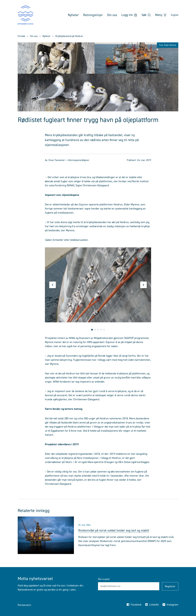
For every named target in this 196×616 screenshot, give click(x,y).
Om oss (34, 36)
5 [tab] (104, 329)
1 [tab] (92, 329)
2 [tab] (95, 329)
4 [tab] (101, 329)
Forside (21, 36)
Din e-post (103, 579)
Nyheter (46, 36)
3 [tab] (98, 329)
